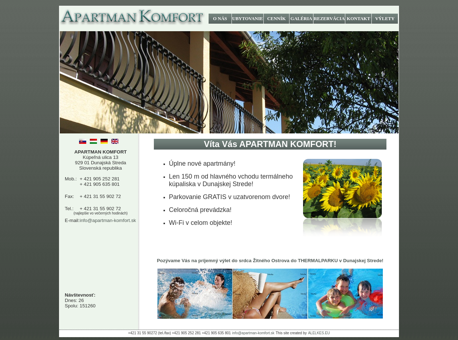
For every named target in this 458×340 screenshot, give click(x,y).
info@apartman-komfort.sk (108, 220)
